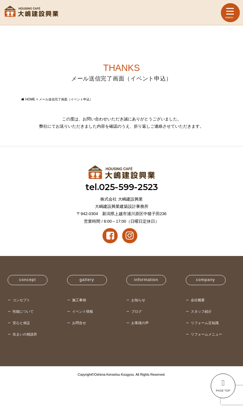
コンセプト (21, 300)
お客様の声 (140, 323)
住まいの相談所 (25, 334)
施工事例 (79, 300)
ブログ (136, 311)
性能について (23, 311)
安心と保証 (21, 323)
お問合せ (79, 323)
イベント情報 (82, 311)
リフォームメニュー (206, 334)
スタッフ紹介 (201, 311)
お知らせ (138, 300)
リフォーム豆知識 (205, 323)
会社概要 (198, 300)
